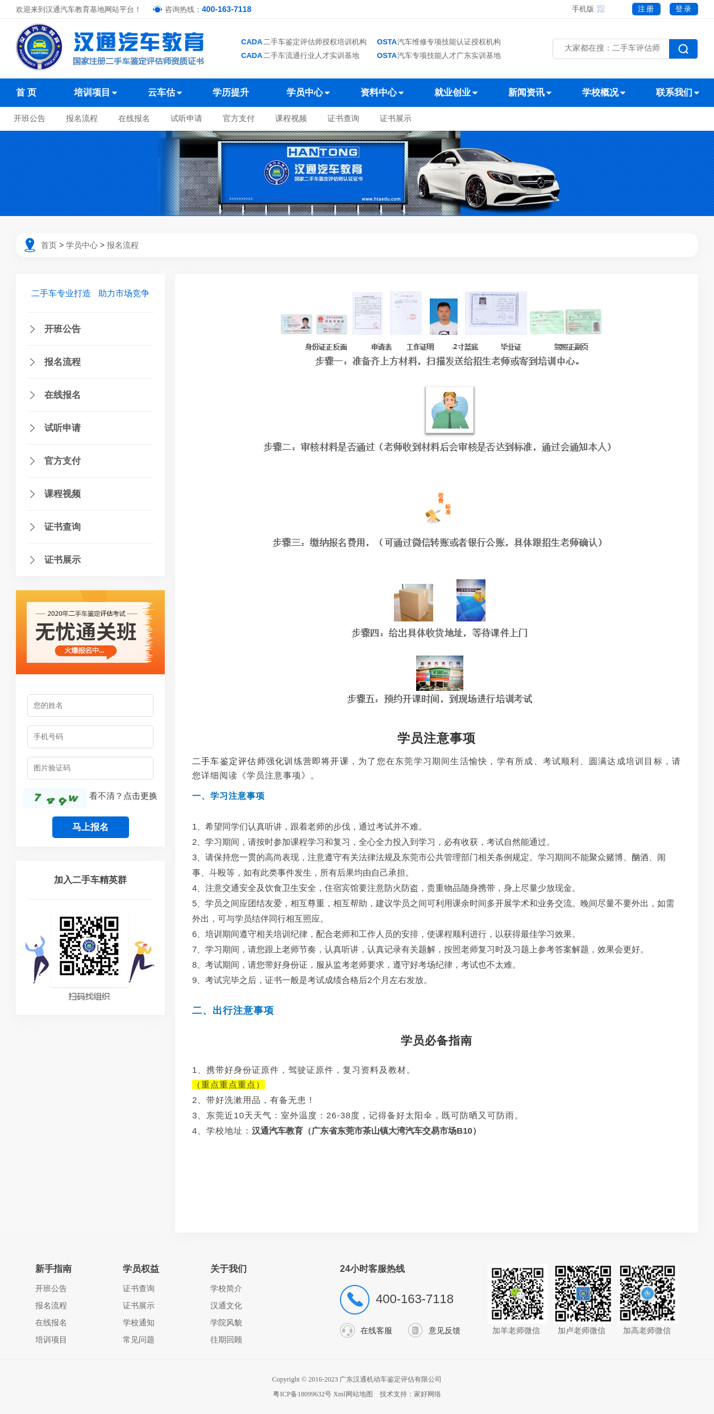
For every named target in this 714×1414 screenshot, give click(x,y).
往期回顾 (226, 1339)
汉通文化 (226, 1305)
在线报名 (134, 118)
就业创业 (452, 92)
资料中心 (378, 92)
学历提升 (231, 92)
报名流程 (82, 118)
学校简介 (226, 1288)
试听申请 (186, 118)
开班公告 (29, 118)
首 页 (26, 92)
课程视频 (291, 118)
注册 (646, 9)
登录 (683, 9)
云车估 (161, 92)
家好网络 (427, 1394)
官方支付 (239, 118)
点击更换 (140, 796)
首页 (49, 245)
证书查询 (343, 118)
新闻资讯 (526, 92)
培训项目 (92, 92)
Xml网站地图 (353, 1394)
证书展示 (396, 118)
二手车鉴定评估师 (229, 761)
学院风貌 (226, 1322)
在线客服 (376, 1330)
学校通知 (139, 1322)
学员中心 (305, 92)
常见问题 (139, 1339)
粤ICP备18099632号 (302, 1394)
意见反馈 (444, 1330)
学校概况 (600, 92)
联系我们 (674, 92)
